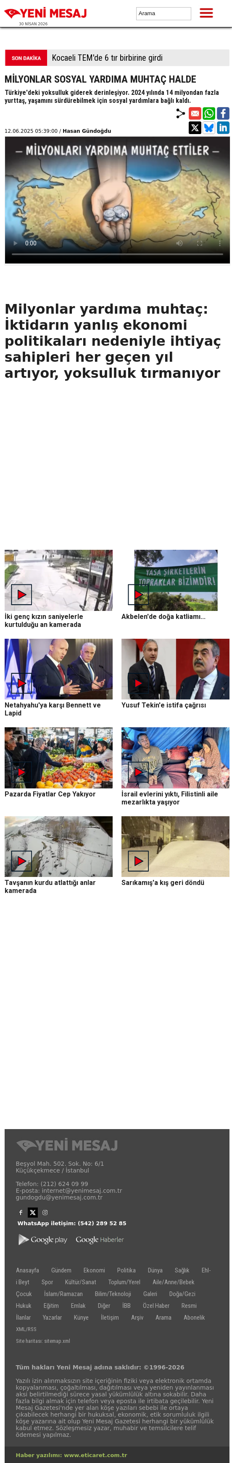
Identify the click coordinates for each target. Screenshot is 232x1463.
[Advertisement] (117, 491)
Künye (81, 1317)
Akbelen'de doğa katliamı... (163, 617)
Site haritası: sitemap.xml (43, 1341)
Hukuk (24, 1306)
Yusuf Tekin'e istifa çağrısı (163, 705)
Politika (126, 1270)
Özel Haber (156, 1306)
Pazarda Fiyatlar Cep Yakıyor (50, 794)
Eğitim (51, 1306)
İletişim (110, 1317)
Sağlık (182, 1270)
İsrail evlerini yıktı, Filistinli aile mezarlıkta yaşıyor (169, 798)
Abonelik (194, 1317)
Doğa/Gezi (182, 1294)
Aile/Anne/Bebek (174, 1282)
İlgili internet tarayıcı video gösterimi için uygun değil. (117, 200)
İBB (126, 1306)
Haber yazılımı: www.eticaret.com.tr (71, 1455)
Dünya (155, 1270)
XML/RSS (26, 1329)
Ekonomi (94, 1270)
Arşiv (137, 1317)
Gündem (61, 1270)
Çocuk (24, 1294)
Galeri (150, 1294)
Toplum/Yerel (124, 1282)
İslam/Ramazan (63, 1294)
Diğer (104, 1306)
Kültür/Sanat (80, 1282)
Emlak (78, 1306)
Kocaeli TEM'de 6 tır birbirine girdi (107, 58)
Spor (47, 1282)
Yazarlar (52, 1317)
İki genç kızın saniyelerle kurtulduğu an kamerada (44, 621)
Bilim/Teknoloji (113, 1294)
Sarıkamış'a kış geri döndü (162, 883)
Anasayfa (27, 1270)
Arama (163, 1317)
